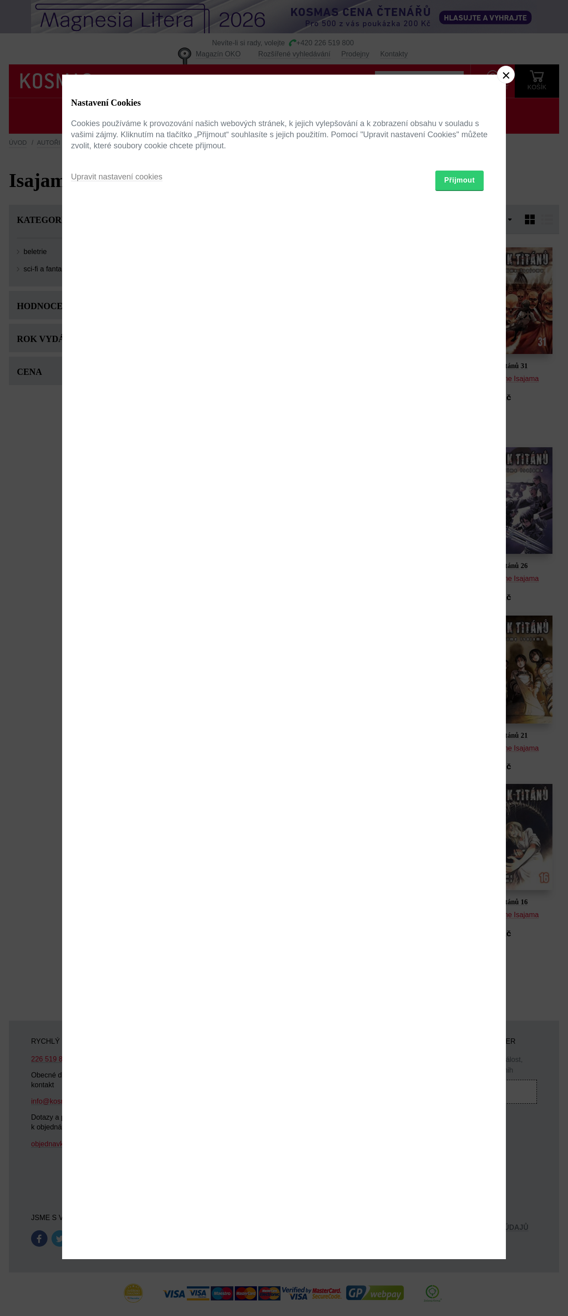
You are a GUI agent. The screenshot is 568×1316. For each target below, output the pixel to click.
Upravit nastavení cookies (116, 706)
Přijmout (459, 709)
